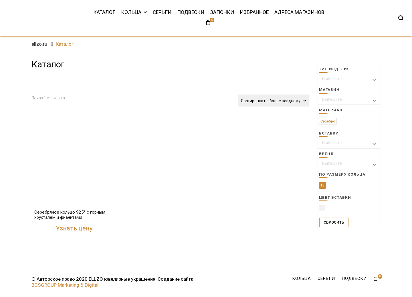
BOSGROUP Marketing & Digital (64, 285)
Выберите (332, 78)
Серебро (327, 121)
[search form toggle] (400, 18)
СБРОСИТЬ (334, 222)
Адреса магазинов (299, 12)
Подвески (190, 12)
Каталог (104, 12)
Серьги (162, 12)
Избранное (254, 12)
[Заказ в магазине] (273, 101)
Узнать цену (74, 228)
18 (322, 185)
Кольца (131, 12)
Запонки (222, 12)
